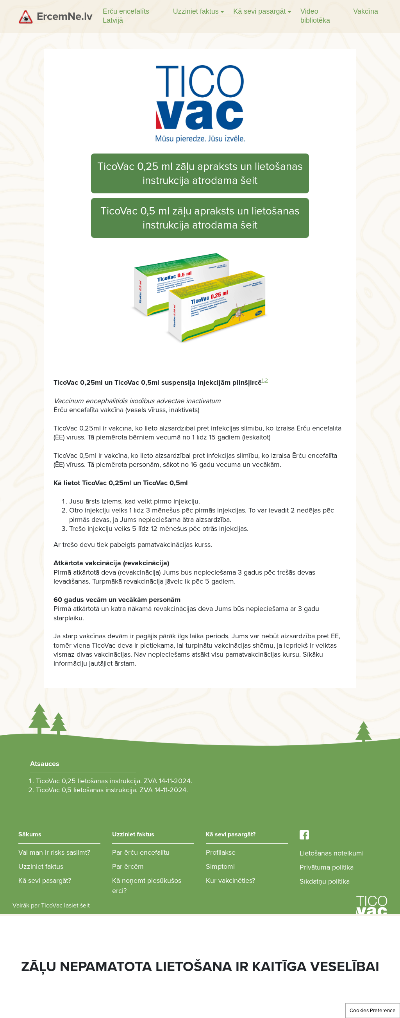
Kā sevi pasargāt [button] (259, 11)
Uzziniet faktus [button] (196, 11)
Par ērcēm (128, 866)
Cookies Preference (373, 1010)
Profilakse (221, 852)
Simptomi (220, 866)
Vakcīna (365, 11)
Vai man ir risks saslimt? (54, 852)
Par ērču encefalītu (141, 852)
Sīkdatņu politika (325, 881)
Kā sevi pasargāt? (44, 880)
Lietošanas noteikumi (332, 853)
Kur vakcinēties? (230, 880)
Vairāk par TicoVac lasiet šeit (51, 905)
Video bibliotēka (315, 15)
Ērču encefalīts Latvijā (126, 15)
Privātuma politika (327, 867)
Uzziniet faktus (40, 866)
